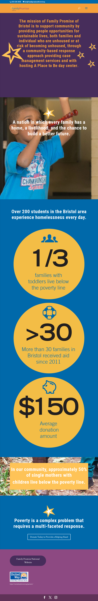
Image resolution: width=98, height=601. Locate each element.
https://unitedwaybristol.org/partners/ (21, 584)
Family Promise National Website (28, 560)
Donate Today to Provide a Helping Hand (49, 536)
